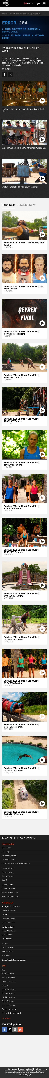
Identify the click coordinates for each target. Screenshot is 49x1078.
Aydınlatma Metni (9, 1009)
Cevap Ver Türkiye (8, 910)
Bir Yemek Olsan (8, 860)
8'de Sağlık (6, 852)
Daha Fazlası (6, 1018)
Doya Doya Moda (8, 918)
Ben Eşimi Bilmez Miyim (10, 906)
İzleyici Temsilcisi (8, 981)
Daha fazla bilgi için (24, 1075)
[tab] (8, 205)
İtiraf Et (4, 880)
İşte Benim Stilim (8, 922)
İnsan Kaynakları (8, 989)
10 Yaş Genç (6, 848)
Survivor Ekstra (7, 885)
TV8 (3, 970)
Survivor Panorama (9, 889)
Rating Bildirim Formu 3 (11, 1013)
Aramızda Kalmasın (9, 856)
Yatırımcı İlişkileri (8, 978)
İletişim (5, 985)
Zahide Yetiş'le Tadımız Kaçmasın (14, 960)
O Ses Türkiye (7, 935)
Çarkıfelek (5, 914)
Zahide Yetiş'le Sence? (10, 896)
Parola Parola (7, 939)
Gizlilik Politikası (8, 997)
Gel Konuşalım (7, 872)
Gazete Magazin (8, 868)
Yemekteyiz (6, 955)
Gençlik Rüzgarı (7, 876)
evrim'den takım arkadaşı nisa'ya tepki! (28, 14)
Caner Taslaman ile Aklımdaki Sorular (16, 863)
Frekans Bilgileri (8, 993)
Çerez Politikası (8, 1001)
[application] (24, 30)
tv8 (5, 14)
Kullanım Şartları (8, 1005)
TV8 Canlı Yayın (32, 3)
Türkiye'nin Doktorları (10, 893)
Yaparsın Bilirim (7, 951)
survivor (11, 14)
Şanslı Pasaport (7, 947)
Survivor (5, 943)
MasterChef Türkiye (9, 931)
